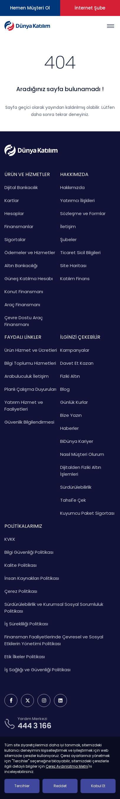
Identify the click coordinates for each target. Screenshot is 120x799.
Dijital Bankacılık (21, 187)
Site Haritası (73, 265)
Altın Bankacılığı (20, 265)
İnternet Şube (90, 8)
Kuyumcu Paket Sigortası (87, 513)
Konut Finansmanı (23, 291)
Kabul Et (98, 785)
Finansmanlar (18, 226)
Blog (65, 389)
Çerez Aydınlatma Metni (67, 766)
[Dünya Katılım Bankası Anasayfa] (27, 26)
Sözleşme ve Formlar (83, 213)
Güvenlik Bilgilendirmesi (29, 422)
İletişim (68, 226)
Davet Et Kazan (76, 363)
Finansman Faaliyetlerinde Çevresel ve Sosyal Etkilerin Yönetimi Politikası (53, 640)
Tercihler (21, 785)
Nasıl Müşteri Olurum (82, 454)
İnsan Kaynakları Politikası (31, 578)
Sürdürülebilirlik (75, 487)
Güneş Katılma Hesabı (28, 278)
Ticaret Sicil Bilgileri (80, 252)
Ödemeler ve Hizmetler (29, 252)
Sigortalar (15, 239)
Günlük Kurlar (74, 402)
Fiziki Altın (70, 376)
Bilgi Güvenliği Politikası (28, 552)
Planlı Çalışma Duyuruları (30, 389)
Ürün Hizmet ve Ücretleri (30, 350)
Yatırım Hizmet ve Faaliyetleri (23, 405)
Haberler (69, 428)
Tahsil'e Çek (73, 500)
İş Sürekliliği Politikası (26, 624)
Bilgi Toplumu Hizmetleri (30, 363)
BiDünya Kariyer (76, 441)
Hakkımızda (72, 187)
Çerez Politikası (20, 591)
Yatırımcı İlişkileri (77, 200)
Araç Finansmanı (22, 304)
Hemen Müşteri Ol (30, 8)
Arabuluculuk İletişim (26, 376)
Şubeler (68, 239)
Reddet (60, 785)
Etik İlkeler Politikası (24, 656)
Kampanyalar (74, 350)
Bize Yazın (71, 415)
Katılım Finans (75, 278)
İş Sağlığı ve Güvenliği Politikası (37, 669)
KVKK (9, 539)
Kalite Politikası (20, 565)
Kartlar (11, 200)
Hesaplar (14, 213)
